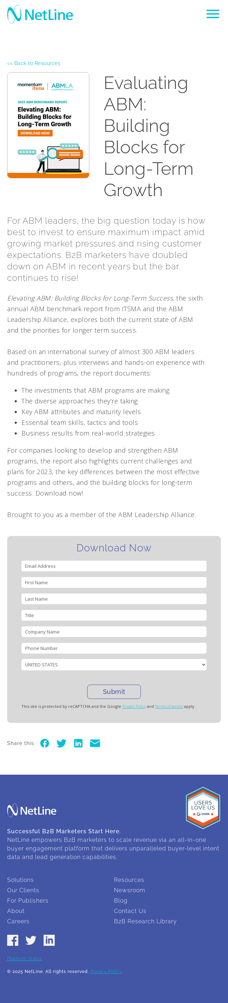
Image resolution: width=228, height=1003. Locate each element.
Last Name (36, 599)
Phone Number (41, 648)
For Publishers (28, 900)
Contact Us (130, 911)
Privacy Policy (134, 706)
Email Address (40, 566)
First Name (36, 582)
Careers (18, 921)
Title (29, 615)
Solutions (20, 880)
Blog (121, 900)
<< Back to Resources (33, 63)
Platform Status (24, 958)
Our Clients (23, 890)
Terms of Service (169, 706)
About (16, 911)
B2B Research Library (145, 921)
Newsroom (129, 890)
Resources (129, 880)
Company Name (42, 632)
